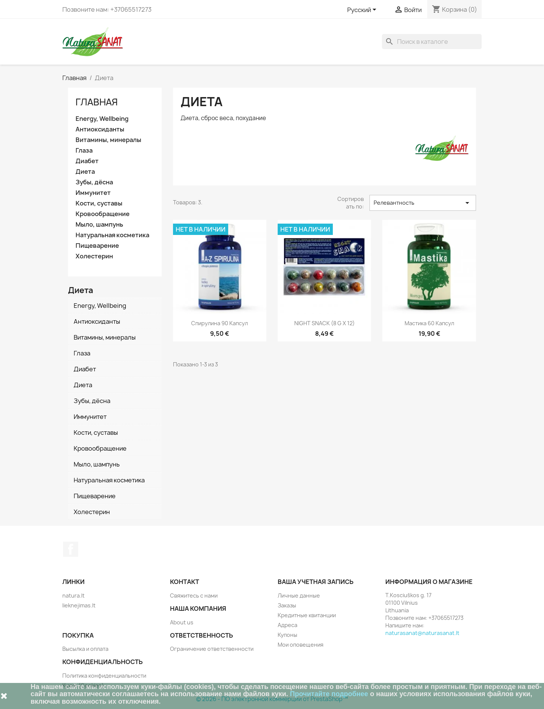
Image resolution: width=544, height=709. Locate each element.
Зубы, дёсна (94, 182)
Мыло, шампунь (99, 225)
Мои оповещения (300, 644)
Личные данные (299, 595)
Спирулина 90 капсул (219, 323)
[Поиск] (432, 41)
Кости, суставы (99, 203)
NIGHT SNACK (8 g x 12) (324, 323)
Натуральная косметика (112, 235)
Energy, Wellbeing (102, 119)
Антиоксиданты (100, 129)
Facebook (70, 549)
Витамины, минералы (108, 140)
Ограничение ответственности (211, 648)
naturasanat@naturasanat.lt (422, 632)
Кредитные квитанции (307, 615)
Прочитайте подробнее (329, 694)
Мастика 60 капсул (429, 323)
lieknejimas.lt (79, 605)
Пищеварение (97, 246)
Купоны (287, 634)
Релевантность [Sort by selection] (423, 202)
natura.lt (73, 595)
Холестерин (94, 256)
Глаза (84, 150)
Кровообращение (103, 214)
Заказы (287, 605)
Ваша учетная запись (316, 582)
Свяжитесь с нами (194, 595)
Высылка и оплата (85, 648)
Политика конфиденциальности (104, 675)
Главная (97, 102)
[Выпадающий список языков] (363, 10)
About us (181, 622)
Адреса (287, 625)
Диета (85, 172)
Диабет (87, 161)
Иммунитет (93, 193)
